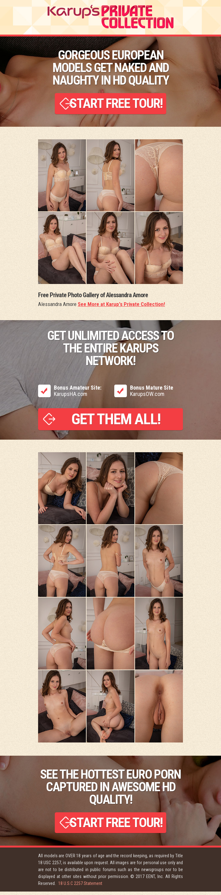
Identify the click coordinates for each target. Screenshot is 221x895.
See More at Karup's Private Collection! (121, 306)
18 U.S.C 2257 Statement (80, 886)
